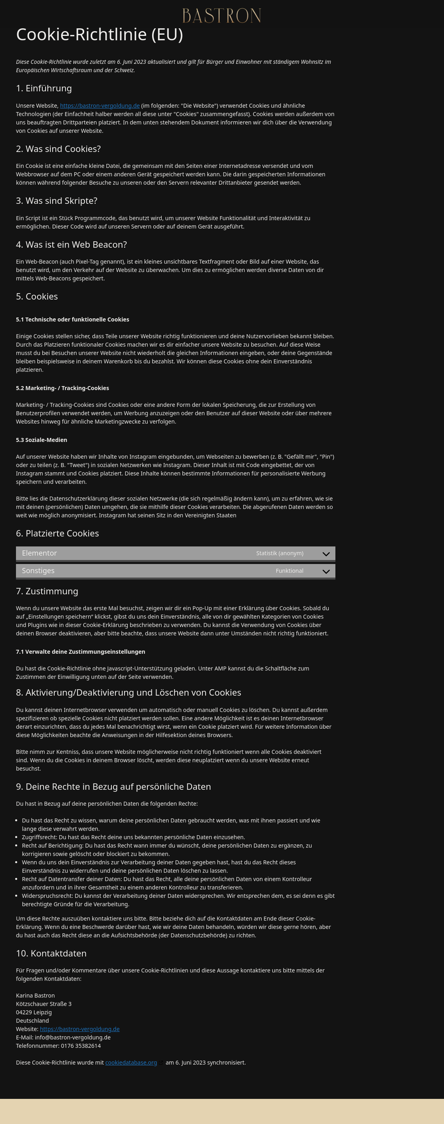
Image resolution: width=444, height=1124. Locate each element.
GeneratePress (279, 1111)
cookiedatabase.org (131, 1062)
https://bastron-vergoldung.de (100, 105)
